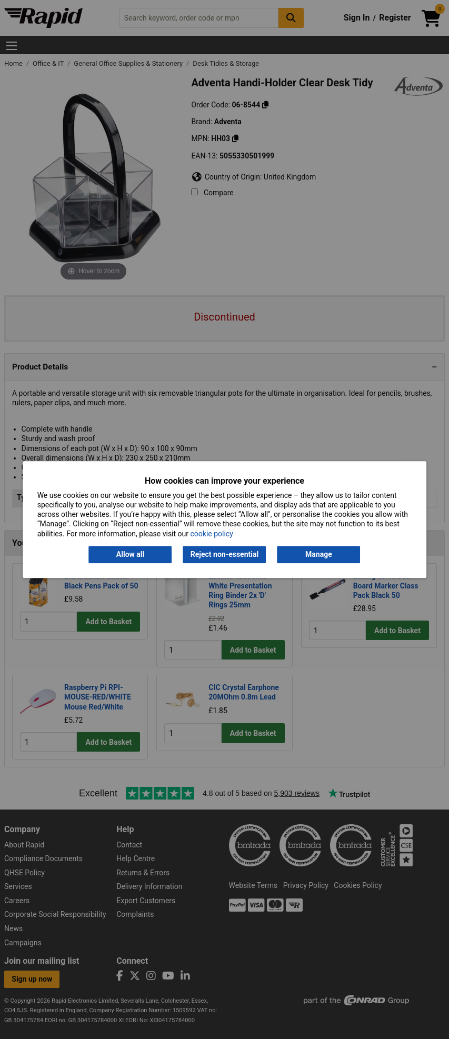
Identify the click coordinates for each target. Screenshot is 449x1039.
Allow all (130, 554)
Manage (318, 554)
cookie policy (211, 534)
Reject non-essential (224, 554)
